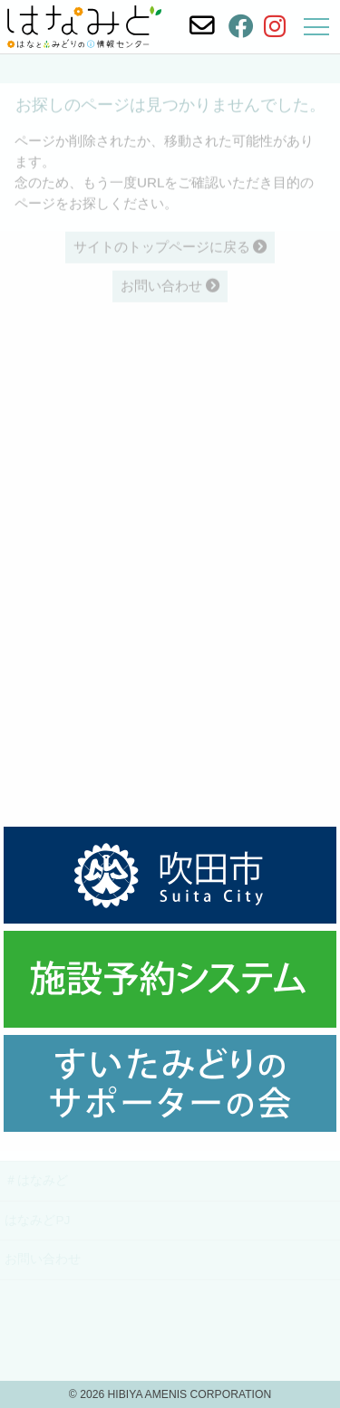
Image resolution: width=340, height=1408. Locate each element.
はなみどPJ (37, 1220)
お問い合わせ (43, 1259)
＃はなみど (36, 1180)
